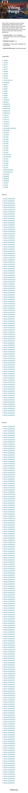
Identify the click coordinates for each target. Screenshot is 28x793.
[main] (14, 9)
